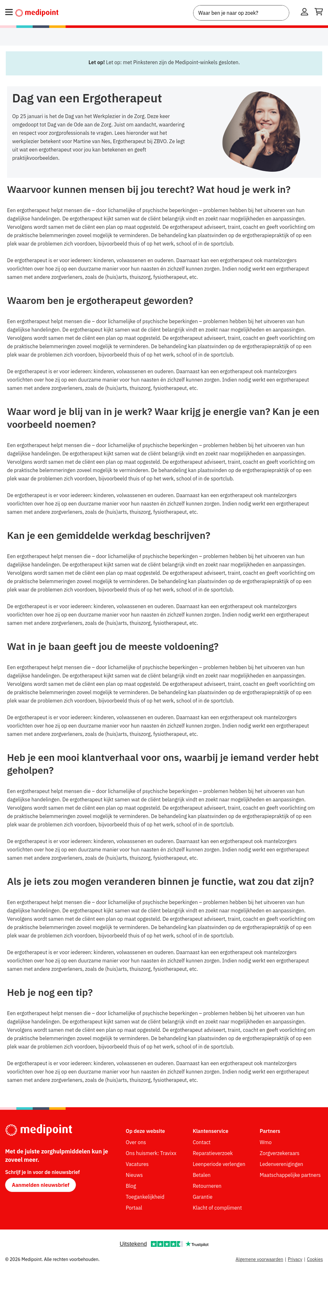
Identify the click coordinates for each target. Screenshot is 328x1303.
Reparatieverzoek (213, 1153)
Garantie (203, 1197)
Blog (131, 1186)
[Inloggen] (304, 12)
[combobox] (241, 12)
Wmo (266, 1142)
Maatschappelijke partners (290, 1175)
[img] (266, 132)
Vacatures (137, 1164)
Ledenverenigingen (281, 1164)
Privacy (295, 1259)
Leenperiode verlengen (219, 1164)
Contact (202, 1142)
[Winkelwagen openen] (319, 13)
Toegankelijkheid (145, 1197)
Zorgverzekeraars (279, 1153)
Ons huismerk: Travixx (151, 1153)
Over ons (136, 1142)
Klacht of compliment (217, 1207)
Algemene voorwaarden (259, 1259)
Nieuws (134, 1175)
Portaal (134, 1207)
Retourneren (207, 1186)
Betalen (202, 1175)
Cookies (315, 1259)
